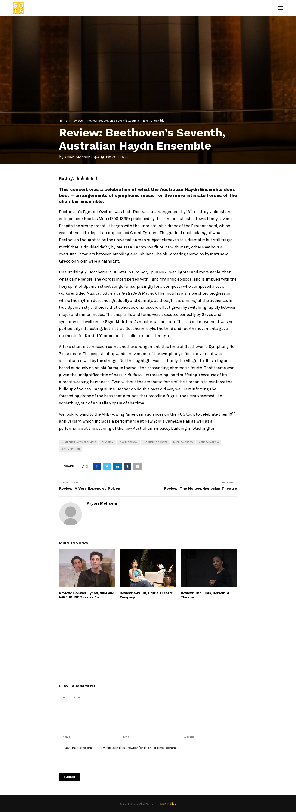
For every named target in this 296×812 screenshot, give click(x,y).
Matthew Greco (183, 442)
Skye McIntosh (70, 449)
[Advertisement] (148, 641)
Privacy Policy (165, 804)
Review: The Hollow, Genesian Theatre (200, 488)
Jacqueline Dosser (155, 442)
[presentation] (94, 764)
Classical (108, 442)
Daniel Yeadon (128, 442)
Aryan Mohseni (78, 157)
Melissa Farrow (209, 442)
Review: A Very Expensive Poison (89, 488)
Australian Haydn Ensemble (78, 442)
